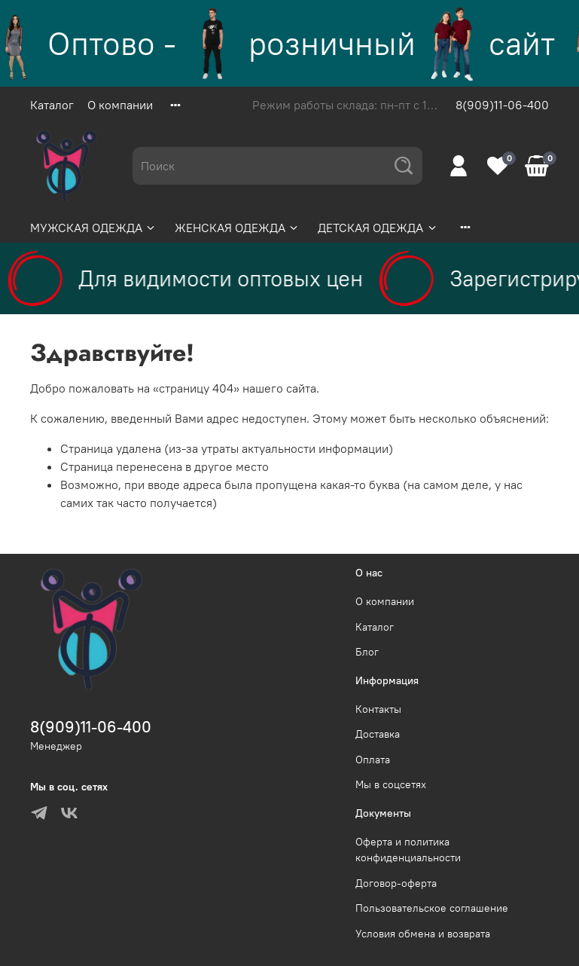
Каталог (52, 104)
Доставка (377, 734)
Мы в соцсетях (390, 784)
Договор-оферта (396, 883)
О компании (120, 104)
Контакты (378, 709)
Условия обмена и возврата (422, 933)
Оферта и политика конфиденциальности (408, 850)
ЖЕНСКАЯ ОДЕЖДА (237, 227)
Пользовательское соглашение (431, 908)
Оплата (372, 759)
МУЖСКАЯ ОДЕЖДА (93, 227)
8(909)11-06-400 (502, 104)
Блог (367, 652)
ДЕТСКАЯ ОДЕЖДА (377, 227)
